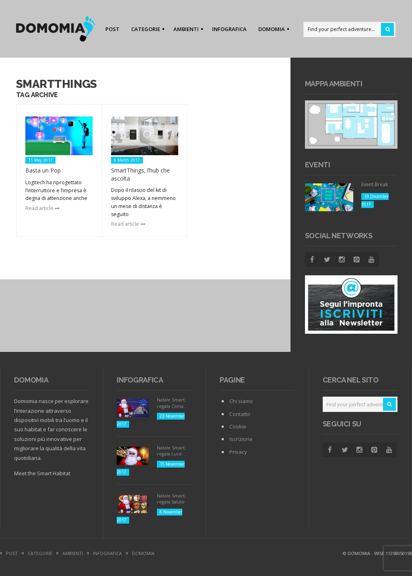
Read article (42, 208)
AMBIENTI (186, 30)
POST (112, 29)
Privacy (238, 451)
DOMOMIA (271, 30)
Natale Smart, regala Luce (171, 451)
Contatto (239, 414)
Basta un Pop (43, 170)
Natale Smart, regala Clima (171, 403)
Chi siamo (241, 401)
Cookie (237, 426)
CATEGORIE (145, 30)
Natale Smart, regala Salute (171, 499)
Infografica (140, 380)
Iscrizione (241, 439)
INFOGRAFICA (229, 29)
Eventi (317, 164)
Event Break (374, 184)
